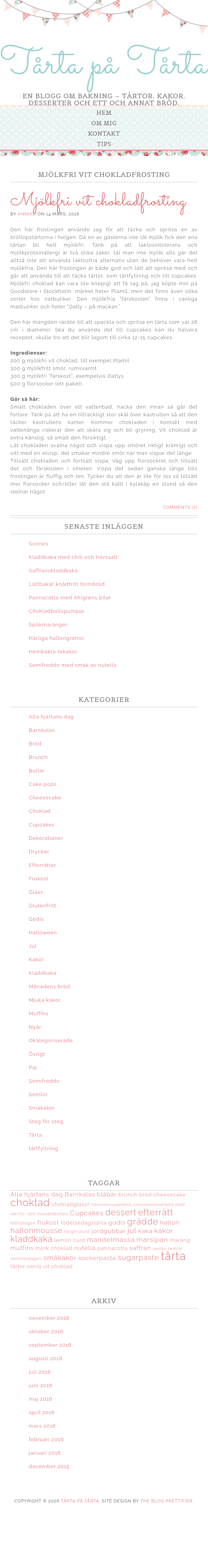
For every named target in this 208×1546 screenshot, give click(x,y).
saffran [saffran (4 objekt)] (140, 1248)
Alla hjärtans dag (51, 717)
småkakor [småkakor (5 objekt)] (60, 1257)
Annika (27, 214)
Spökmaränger (48, 624)
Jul (33, 946)
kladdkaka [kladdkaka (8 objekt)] (31, 1239)
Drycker (39, 852)
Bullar (37, 771)
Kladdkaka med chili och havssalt (73, 557)
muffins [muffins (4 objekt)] (22, 1248)
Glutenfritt (42, 905)
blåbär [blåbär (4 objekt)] (107, 1194)
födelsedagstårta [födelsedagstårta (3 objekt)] (84, 1223)
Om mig (104, 123)
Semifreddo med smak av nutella (72, 665)
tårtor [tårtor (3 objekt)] (17, 1266)
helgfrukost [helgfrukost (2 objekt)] (77, 1231)
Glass (36, 892)
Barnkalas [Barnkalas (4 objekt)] (80, 1194)
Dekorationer (46, 838)
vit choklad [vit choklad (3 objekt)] (58, 1266)
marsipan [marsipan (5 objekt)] (152, 1239)
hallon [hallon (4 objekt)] (169, 1222)
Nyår (35, 1027)
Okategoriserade (51, 1040)
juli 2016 (40, 1372)
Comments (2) (180, 507)
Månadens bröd (49, 986)
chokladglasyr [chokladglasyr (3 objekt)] (71, 1204)
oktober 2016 (46, 1331)
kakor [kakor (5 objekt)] (163, 1230)
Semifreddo (44, 1081)
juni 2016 (41, 1385)
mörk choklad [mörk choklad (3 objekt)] (53, 1248)
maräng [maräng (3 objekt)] (180, 1240)
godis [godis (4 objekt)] (117, 1222)
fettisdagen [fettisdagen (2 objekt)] (23, 1223)
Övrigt (37, 1054)
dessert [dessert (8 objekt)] (120, 1212)
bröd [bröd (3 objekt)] (145, 1194)
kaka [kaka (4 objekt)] (145, 1231)
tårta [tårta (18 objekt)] (173, 1256)
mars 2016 (42, 1426)
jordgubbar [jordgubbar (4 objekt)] (109, 1231)
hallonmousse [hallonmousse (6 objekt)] (36, 1230)
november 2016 (49, 1318)
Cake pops (43, 784)
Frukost (38, 879)
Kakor (36, 959)
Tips (104, 144)
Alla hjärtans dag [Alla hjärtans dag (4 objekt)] (36, 1194)
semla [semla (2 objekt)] (159, 1248)
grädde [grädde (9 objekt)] (142, 1221)
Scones (38, 544)
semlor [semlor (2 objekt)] (175, 1248)
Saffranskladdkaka (53, 571)
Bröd (35, 744)
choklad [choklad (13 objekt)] (30, 1202)
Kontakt (104, 133)
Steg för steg (46, 1121)
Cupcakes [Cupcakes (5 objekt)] (87, 1213)
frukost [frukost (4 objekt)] (48, 1222)
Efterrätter (43, 865)
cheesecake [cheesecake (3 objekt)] (169, 1194)
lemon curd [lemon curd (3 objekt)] (69, 1240)
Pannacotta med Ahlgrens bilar (70, 598)
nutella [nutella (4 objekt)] (85, 1248)
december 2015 (49, 1466)
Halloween (43, 932)
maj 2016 (40, 1399)
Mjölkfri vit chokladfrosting (98, 201)
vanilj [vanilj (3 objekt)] (34, 1266)
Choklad (40, 811)
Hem (104, 112)
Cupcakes (42, 825)
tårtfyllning (43, 1148)
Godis (36, 919)
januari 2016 (45, 1453)
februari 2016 (46, 1439)
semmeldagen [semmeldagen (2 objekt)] (26, 1258)
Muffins (38, 1013)
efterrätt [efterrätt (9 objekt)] (155, 1212)
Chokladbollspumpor (57, 611)
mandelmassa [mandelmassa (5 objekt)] (111, 1239)
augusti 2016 (45, 1358)
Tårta (35, 1135)
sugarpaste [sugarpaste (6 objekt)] (138, 1257)
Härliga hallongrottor (57, 638)
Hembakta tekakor (53, 651)
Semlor (38, 1094)
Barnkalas (42, 730)
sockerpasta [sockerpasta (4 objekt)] (97, 1258)
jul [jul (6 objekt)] (132, 1230)
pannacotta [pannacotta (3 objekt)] (112, 1248)
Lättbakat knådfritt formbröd (67, 584)
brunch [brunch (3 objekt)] (128, 1194)
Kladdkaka (43, 973)
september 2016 (50, 1345)
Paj (33, 1067)
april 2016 (42, 1412)
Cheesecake (45, 798)
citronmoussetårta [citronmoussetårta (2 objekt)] (112, 1204)
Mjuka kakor (45, 1000)
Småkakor (42, 1108)
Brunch (38, 757)
